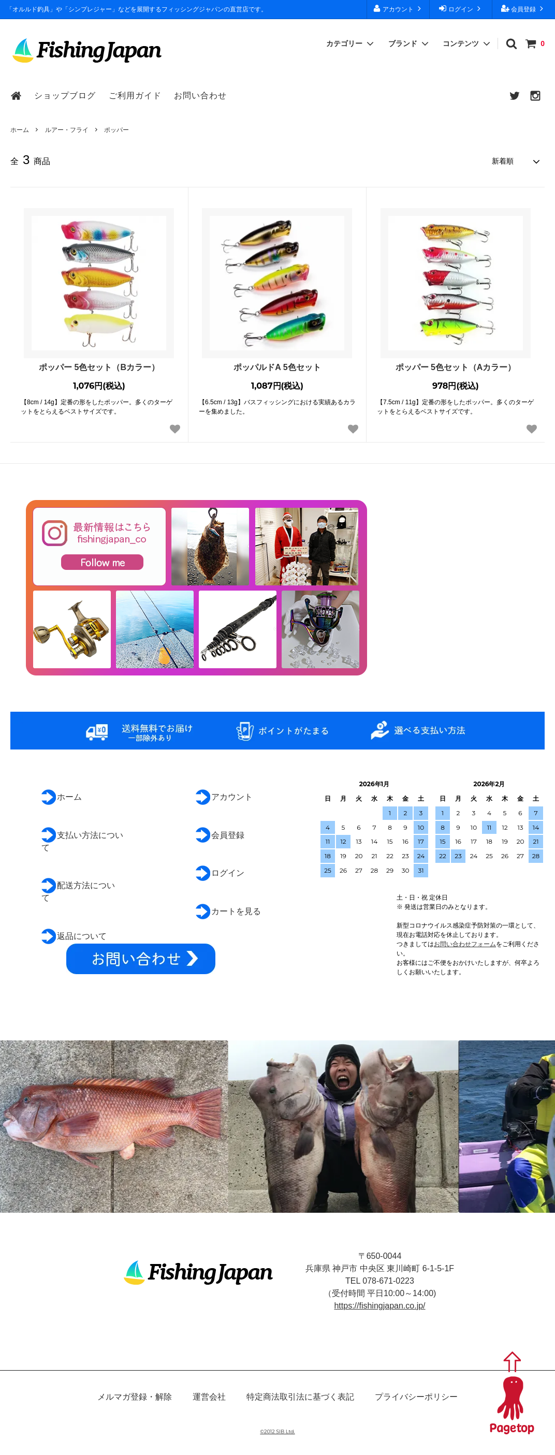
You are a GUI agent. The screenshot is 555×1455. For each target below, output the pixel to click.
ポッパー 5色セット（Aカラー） (456, 367)
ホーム (19, 130)
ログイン (461, 8)
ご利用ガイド (135, 95)
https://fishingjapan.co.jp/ (379, 1305)
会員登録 (523, 8)
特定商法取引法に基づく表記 (300, 1396)
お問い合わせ (200, 95)
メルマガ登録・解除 (134, 1396)
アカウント (398, 8)
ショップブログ (65, 95)
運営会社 (209, 1396)
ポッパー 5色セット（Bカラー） (99, 367)
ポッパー (116, 130)
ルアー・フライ (67, 130)
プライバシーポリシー (416, 1396)
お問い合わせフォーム (465, 944)
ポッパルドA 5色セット (276, 367)
